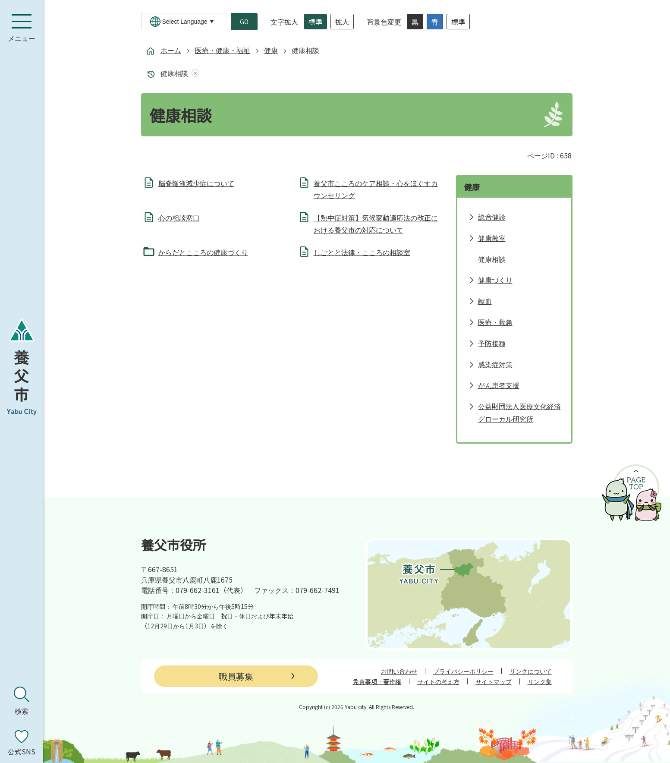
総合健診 (492, 216)
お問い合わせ (399, 671)
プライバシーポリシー (463, 671)
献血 (485, 301)
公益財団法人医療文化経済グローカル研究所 (519, 412)
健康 (271, 50)
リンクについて (531, 671)
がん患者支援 (498, 385)
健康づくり (495, 279)
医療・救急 (495, 322)
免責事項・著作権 (377, 681)
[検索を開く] (21, 701)
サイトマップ (493, 681)
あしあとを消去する (193, 73)
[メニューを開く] (21, 28)
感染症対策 (495, 364)
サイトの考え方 (438, 681)
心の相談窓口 (179, 217)
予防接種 (492, 343)
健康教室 (492, 238)
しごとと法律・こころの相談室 (362, 252)
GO (244, 21)
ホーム (170, 50)
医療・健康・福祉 (222, 50)
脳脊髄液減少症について (196, 183)
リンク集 (540, 681)
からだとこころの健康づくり (203, 252)
